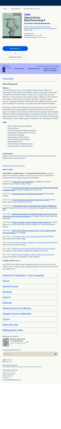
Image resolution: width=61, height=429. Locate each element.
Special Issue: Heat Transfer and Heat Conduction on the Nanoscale (33, 248)
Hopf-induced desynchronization (23, 181)
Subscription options (15, 57)
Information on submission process (14, 166)
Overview (8, 78)
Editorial (7, 302)
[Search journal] (55, 354)
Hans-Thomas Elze (43, 28)
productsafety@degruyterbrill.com (12, 379)
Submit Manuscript (34, 68)
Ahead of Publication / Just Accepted (23, 275)
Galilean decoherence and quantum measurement (27, 193)
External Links (10, 324)
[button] (27, 342)
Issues (6, 280)
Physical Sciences (15, 8)
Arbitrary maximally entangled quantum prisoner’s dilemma (31, 222)
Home (5, 8)
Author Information (50, 68)
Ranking (7, 291)
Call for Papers (19, 68)
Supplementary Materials (17, 313)
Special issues (10, 286)
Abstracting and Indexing (17, 308)
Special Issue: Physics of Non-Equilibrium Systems (28, 236)
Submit (7, 297)
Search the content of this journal (11, 350)
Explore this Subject (50, 70)
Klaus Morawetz (28, 30)
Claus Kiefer (51, 28)
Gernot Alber (36, 26)
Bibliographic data (13, 330)
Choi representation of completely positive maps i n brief (31, 200)
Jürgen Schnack (46, 26)
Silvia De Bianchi (33, 28)
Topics (6, 319)
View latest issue (15, 48)
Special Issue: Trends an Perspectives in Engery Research (30, 242)
